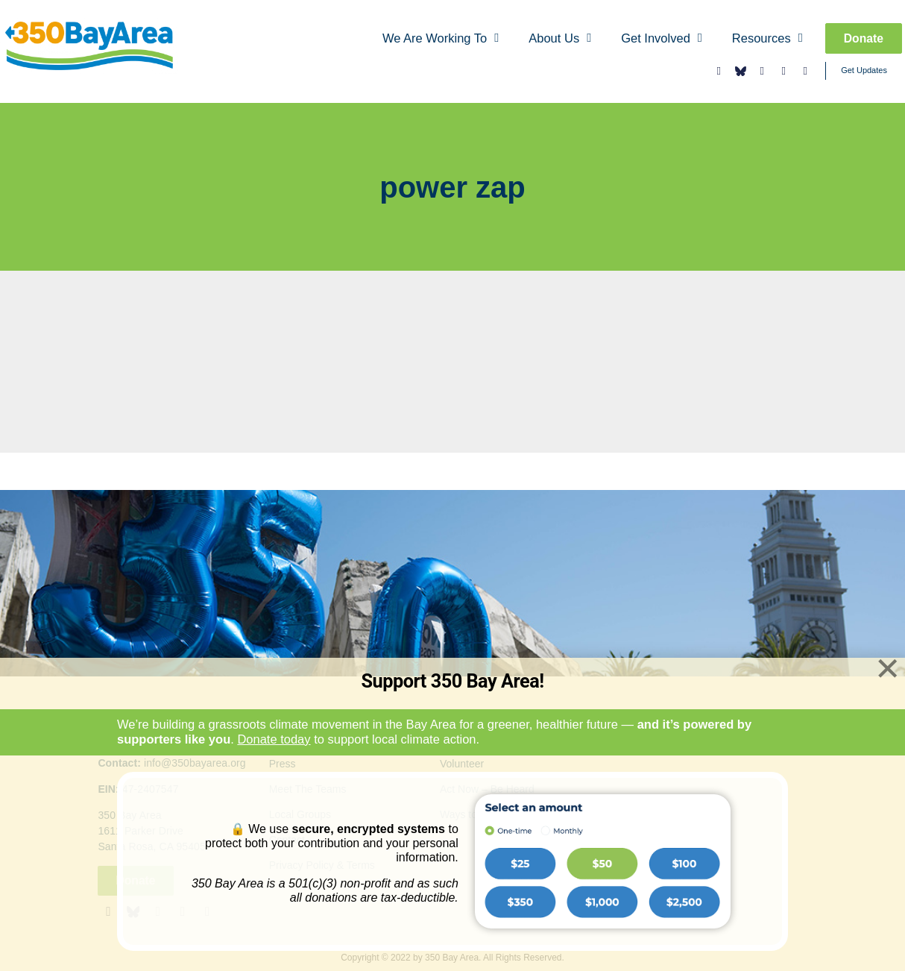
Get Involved (660, 39)
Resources (766, 39)
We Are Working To (440, 39)
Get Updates (864, 70)
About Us (559, 39)
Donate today (273, 739)
